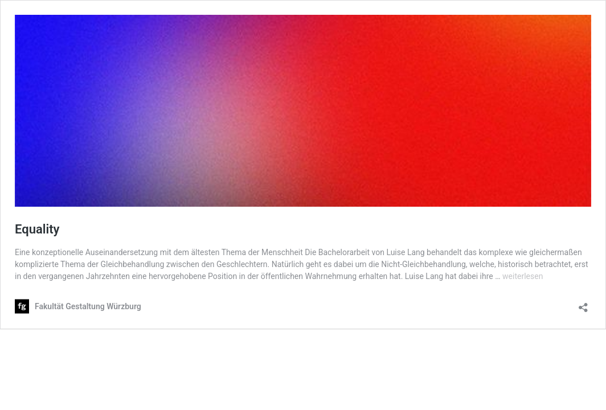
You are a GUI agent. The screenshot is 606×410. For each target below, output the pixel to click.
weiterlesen (522, 276)
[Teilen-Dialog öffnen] (583, 304)
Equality (37, 229)
